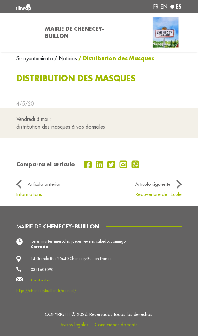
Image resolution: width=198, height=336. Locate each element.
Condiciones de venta (116, 325)
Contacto (40, 280)
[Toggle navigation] (26, 32)
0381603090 (42, 269)
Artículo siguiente (152, 184)
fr (155, 7)
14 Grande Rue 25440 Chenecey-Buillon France (71, 258)
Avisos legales (74, 325)
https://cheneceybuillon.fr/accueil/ (46, 290)
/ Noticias (65, 58)
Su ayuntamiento (35, 58)
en (164, 7)
